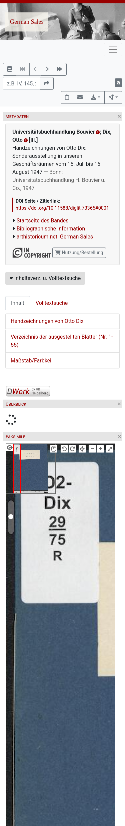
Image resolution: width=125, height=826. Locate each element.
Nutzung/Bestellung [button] (79, 252)
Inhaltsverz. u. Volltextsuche (45, 278)
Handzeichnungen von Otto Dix (47, 321)
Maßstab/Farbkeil (32, 360)
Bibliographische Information (51, 228)
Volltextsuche (52, 303)
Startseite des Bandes (43, 220)
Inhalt (17, 303)
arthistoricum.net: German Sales (55, 236)
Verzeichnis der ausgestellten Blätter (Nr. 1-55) (62, 341)
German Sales (26, 21)
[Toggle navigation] (113, 49)
